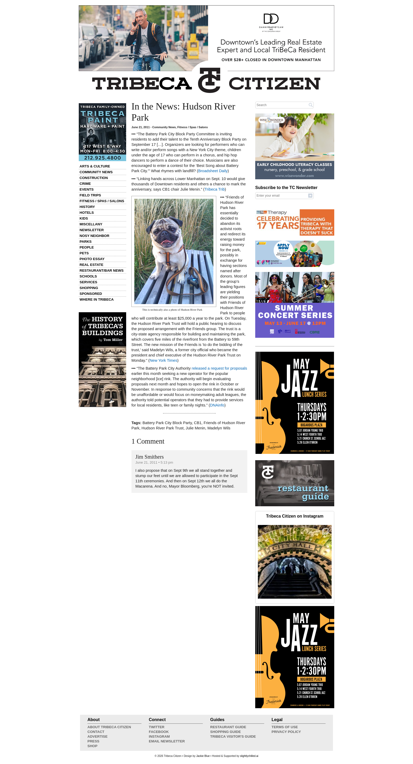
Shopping (89, 288)
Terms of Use (285, 727)
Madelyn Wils (218, 428)
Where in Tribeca (97, 299)
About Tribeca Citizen (109, 727)
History (87, 207)
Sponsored (91, 294)
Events (87, 189)
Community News (96, 172)
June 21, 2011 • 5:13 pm (154, 462)
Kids (84, 218)
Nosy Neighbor (94, 236)
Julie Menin (195, 428)
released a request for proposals (219, 368)
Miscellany (91, 224)
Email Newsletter (167, 741)
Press (93, 741)
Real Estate (91, 265)
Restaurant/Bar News (102, 270)
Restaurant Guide (228, 727)
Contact (95, 732)
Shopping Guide (225, 732)
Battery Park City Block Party (167, 423)
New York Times (163, 360)
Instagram (159, 736)
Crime (85, 184)
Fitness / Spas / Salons (102, 201)
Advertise (97, 736)
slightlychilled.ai (249, 756)
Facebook (159, 732)
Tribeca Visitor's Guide (233, 736)
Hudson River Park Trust (162, 428)
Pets (84, 253)
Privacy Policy (286, 732)
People (87, 247)
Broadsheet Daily (213, 171)
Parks (86, 242)
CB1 (197, 423)
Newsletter (92, 230)
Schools (88, 276)
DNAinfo (217, 405)
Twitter (156, 727)
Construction (94, 178)
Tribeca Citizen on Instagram (294, 516)
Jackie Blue (203, 756)
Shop (92, 746)
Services (88, 282)
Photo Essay (92, 259)
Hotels (87, 213)
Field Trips (90, 195)
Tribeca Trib (214, 189)
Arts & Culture (95, 166)
